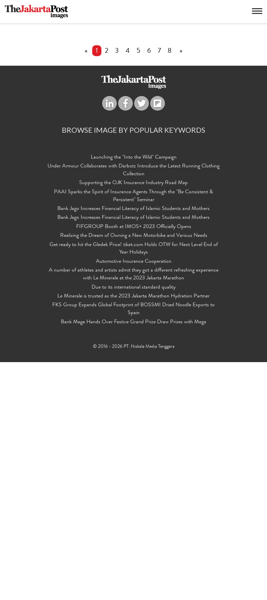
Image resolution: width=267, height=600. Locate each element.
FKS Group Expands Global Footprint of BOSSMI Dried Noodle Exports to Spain (133, 548)
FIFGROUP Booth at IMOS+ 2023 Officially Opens (133, 473)
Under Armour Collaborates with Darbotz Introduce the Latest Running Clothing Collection (133, 421)
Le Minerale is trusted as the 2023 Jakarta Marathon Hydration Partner (133, 537)
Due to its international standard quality (133, 529)
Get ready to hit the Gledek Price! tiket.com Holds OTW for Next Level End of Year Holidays (134, 493)
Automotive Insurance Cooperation (133, 505)
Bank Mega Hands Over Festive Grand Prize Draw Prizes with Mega (133, 561)
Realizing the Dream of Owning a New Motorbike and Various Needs (133, 481)
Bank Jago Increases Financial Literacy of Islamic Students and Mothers (133, 457)
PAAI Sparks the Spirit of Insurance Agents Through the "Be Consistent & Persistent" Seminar (133, 445)
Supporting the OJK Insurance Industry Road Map (133, 433)
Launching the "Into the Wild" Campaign (134, 410)
